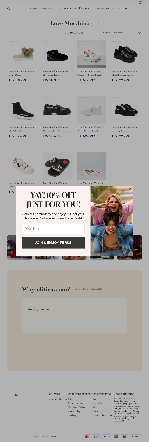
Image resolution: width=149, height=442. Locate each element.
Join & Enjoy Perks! (53, 242)
